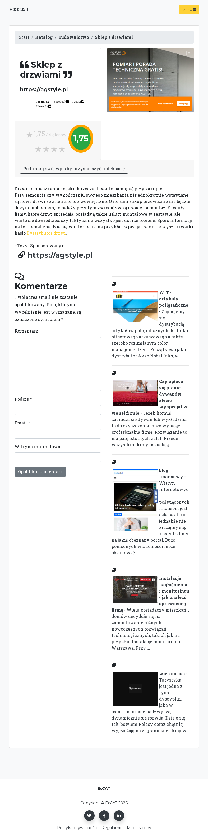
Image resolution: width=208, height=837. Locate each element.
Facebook (60, 101)
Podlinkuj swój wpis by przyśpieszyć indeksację (74, 168)
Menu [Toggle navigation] (189, 9)
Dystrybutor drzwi (46, 233)
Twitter (76, 101)
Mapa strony (139, 827)
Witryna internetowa (37, 446)
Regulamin (112, 827)
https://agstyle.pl (60, 254)
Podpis (23, 399)
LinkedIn (42, 106)
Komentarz (26, 331)
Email (22, 422)
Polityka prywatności (77, 827)
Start (24, 37)
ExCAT (19, 9)
